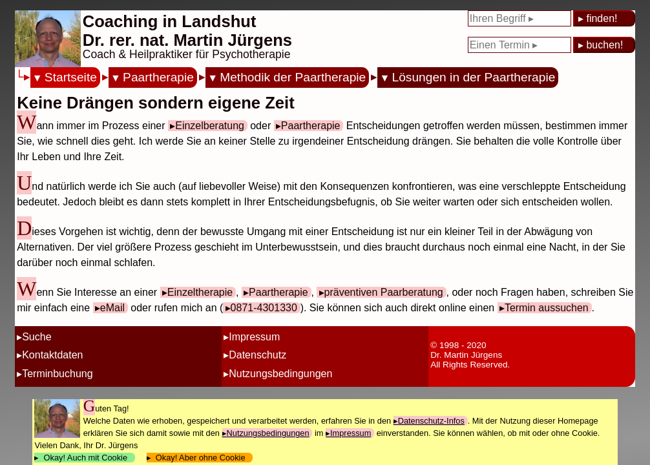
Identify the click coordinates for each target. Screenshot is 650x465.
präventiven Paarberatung (383, 292)
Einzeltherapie (200, 292)
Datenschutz (257, 354)
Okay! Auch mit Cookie (85, 457)
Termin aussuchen (547, 307)
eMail (112, 307)
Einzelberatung (209, 125)
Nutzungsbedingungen (280, 373)
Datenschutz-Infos (431, 421)
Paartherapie (158, 77)
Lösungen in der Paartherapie (474, 77)
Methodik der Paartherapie (293, 77)
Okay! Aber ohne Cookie (200, 457)
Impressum (254, 336)
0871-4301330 (264, 307)
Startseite (71, 77)
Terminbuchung (57, 373)
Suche (36, 336)
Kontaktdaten (52, 354)
